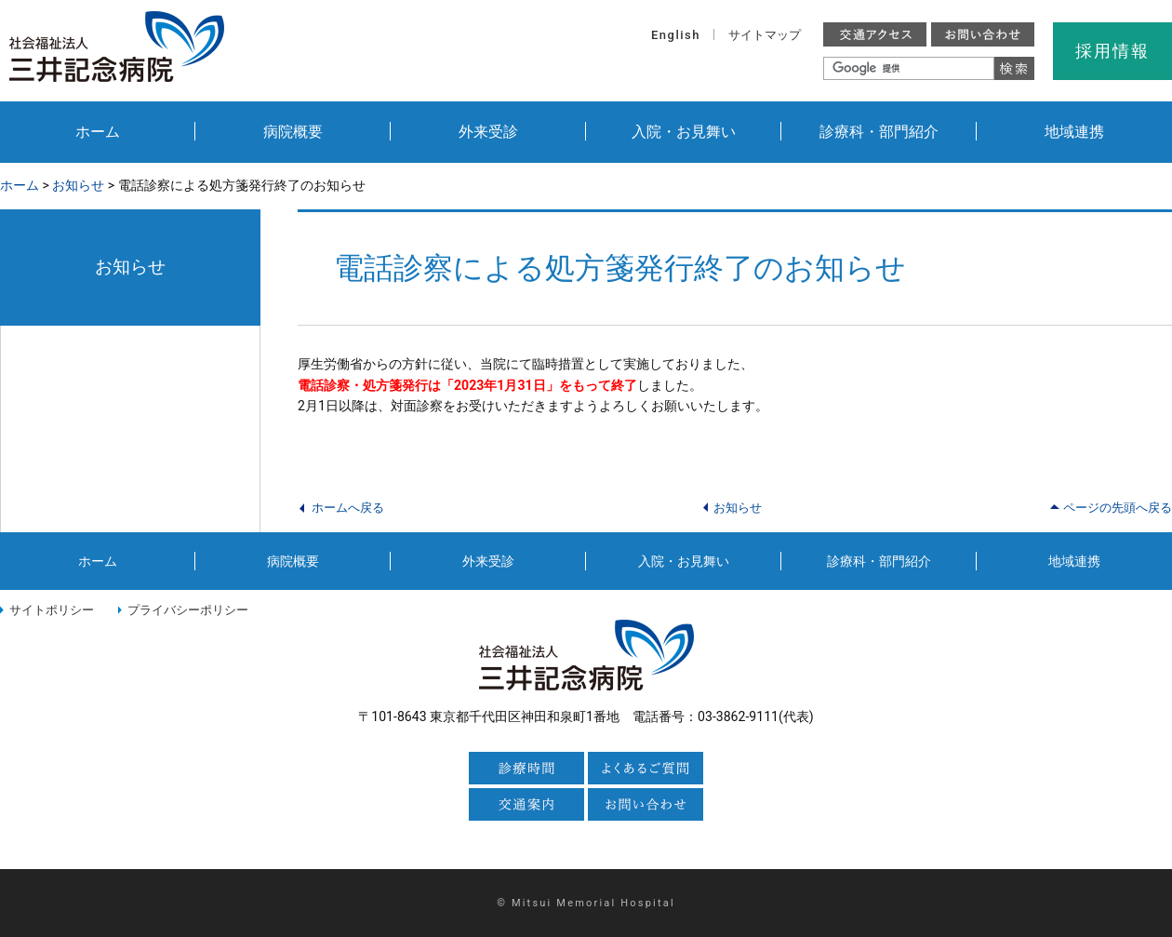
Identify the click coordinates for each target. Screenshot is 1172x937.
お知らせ (78, 185)
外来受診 (488, 132)
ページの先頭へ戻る (1117, 508)
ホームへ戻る (348, 508)
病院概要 (293, 132)
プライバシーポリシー (187, 610)
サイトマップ (764, 35)
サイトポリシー (51, 610)
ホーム (97, 132)
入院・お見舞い (684, 132)
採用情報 (1112, 50)
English (675, 35)
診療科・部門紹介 (879, 132)
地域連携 (1074, 132)
